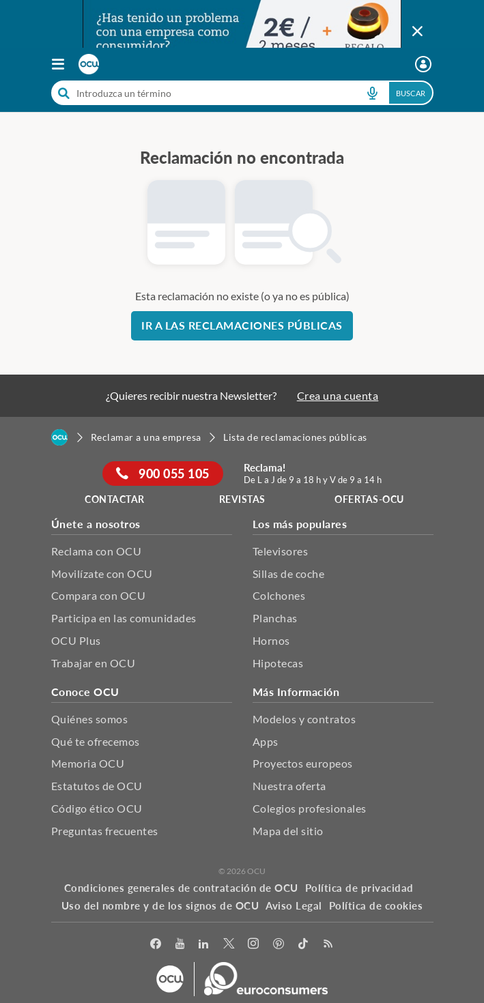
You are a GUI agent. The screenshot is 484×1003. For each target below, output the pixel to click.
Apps (266, 741)
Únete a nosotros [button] (96, 523)
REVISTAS (242, 499)
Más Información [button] (296, 691)
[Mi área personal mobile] (424, 64)
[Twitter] (229, 944)
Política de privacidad (359, 888)
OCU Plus (76, 640)
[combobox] (242, 93)
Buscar (410, 93)
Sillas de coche (289, 573)
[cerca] (201, 93)
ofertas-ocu (369, 499)
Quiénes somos (89, 718)
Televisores (281, 550)
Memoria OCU (88, 763)
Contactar (115, 499)
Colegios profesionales (310, 808)
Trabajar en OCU (93, 662)
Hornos (271, 640)
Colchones (279, 595)
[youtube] (180, 944)
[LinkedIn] (204, 944)
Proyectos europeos (303, 763)
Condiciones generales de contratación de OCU (181, 888)
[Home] (59, 437)
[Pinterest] (279, 944)
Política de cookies (376, 905)
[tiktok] (303, 944)
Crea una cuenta (338, 395)
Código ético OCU (97, 808)
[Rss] (328, 944)
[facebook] (156, 944)
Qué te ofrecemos (95, 741)
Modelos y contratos (304, 718)
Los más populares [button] (300, 523)
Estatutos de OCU (97, 785)
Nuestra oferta (289, 785)
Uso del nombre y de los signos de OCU (160, 905)
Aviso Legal (294, 905)
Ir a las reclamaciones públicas (242, 325)
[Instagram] (253, 944)
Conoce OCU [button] (85, 691)
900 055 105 (163, 473)
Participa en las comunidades (124, 617)
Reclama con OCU (96, 550)
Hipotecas (278, 662)
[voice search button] (373, 93)
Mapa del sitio (288, 830)
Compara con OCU (98, 595)
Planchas (275, 617)
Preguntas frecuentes (104, 830)
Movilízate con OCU (102, 573)
